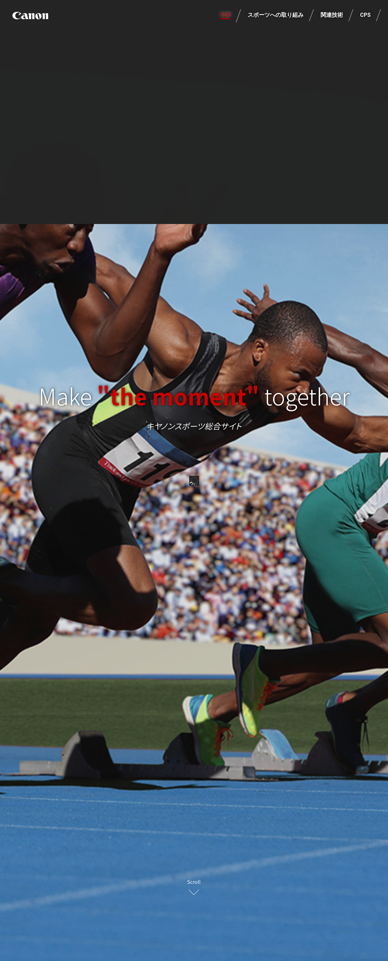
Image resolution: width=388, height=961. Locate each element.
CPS (365, 15)
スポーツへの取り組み (276, 15)
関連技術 (332, 15)
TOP (225, 15)
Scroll (194, 881)
